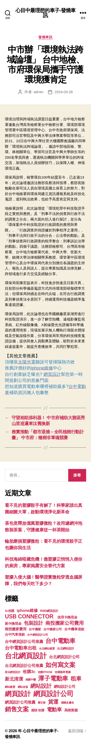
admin (38, 92)
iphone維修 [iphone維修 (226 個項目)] (27, 610)
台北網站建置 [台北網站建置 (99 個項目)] (47, 648)
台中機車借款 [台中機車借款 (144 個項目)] (74, 629)
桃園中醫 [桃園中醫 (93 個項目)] (30, 679)
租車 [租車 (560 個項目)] (76, 678)
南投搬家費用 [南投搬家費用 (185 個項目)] (15, 629)
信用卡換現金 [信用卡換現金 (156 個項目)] (67, 617)
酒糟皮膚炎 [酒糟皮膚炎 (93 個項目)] (67, 702)
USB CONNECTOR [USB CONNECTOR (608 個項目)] (30, 616)
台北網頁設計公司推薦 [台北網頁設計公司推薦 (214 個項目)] (24, 665)
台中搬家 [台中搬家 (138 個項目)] (35, 629)
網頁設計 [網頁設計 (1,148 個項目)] (18, 694)
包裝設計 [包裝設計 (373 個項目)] (33, 623)
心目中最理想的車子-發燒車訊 (46, 13)
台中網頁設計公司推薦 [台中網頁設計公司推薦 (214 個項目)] (24, 641)
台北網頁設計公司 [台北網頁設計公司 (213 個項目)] (64, 657)
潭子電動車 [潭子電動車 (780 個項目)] (53, 678)
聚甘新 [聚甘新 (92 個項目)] (42, 702)
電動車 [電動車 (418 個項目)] (54, 709)
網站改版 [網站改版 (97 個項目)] (23, 686)
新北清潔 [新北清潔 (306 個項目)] (14, 678)
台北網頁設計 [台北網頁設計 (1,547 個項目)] (26, 656)
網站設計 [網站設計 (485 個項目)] (40, 686)
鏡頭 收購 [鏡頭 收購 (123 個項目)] (37, 710)
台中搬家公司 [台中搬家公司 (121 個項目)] (52, 629)
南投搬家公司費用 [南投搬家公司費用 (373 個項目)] (64, 623)
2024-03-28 (64, 92)
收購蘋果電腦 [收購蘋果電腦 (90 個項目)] (62, 672)
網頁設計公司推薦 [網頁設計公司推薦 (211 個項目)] (20, 702)
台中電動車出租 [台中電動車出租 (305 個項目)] (21, 647)
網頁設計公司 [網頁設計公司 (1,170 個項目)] (53, 694)
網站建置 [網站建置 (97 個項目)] (10, 686)
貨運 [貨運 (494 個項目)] (53, 702)
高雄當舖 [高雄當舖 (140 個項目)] (71, 710)
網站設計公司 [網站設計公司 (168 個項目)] (64, 687)
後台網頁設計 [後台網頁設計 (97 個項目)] (12, 672)
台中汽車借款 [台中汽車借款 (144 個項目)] (15, 634)
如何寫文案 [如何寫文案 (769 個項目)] (60, 665)
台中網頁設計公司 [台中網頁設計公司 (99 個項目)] (37, 634)
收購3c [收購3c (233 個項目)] (29, 671)
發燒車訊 (45, 37)
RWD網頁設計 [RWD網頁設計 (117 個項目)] (49, 611)
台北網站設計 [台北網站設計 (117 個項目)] (65, 648)
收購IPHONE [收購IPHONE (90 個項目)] (45, 672)
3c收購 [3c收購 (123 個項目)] (9, 611)
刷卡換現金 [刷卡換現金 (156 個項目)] (13, 623)
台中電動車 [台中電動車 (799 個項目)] (60, 640)
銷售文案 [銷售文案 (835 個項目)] (17, 709)
